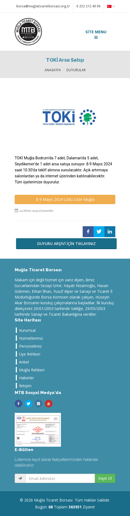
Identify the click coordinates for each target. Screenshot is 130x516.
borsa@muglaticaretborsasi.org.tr (43, 6)
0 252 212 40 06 (88, 6)
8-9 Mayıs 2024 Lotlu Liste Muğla (65, 199)
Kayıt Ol (105, 478)
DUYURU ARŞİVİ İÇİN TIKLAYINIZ (66, 243)
